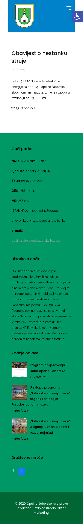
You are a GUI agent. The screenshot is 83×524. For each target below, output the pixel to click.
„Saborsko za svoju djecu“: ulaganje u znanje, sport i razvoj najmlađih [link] (50, 427)
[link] (77, 16)
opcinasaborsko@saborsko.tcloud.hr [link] (37, 240)
